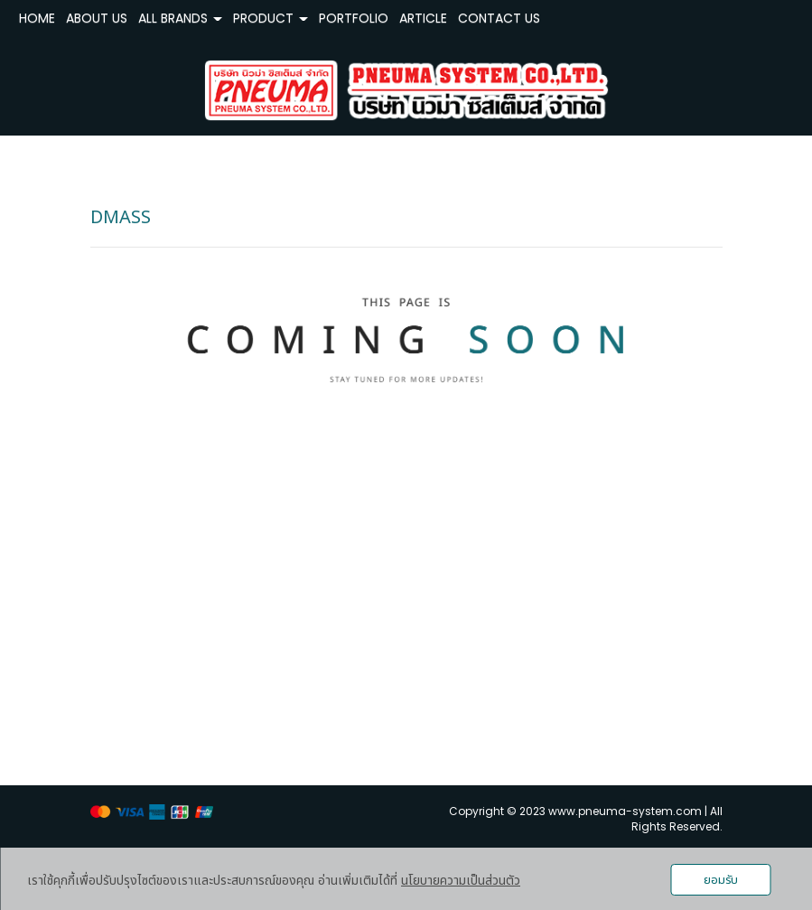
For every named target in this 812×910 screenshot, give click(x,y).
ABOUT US (96, 18)
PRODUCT (270, 18)
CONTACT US (499, 18)
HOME (37, 18)
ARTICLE (423, 18)
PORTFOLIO (353, 18)
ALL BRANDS (180, 18)
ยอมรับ (721, 880)
